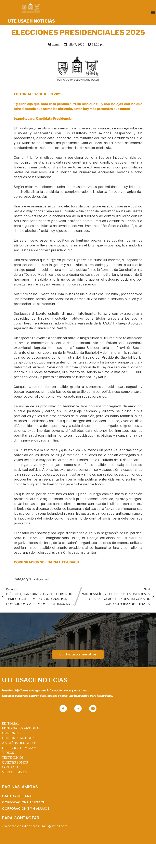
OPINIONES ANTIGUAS (19, 738)
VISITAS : (14, 772)
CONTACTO (11, 767)
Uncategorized (39, 579)
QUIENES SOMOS (15, 762)
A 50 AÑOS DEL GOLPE (19, 743)
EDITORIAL (10, 723)
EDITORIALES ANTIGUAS (21, 728)
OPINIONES (10, 733)
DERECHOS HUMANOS (19, 748)
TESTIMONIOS (13, 757)
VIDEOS (8, 752)
